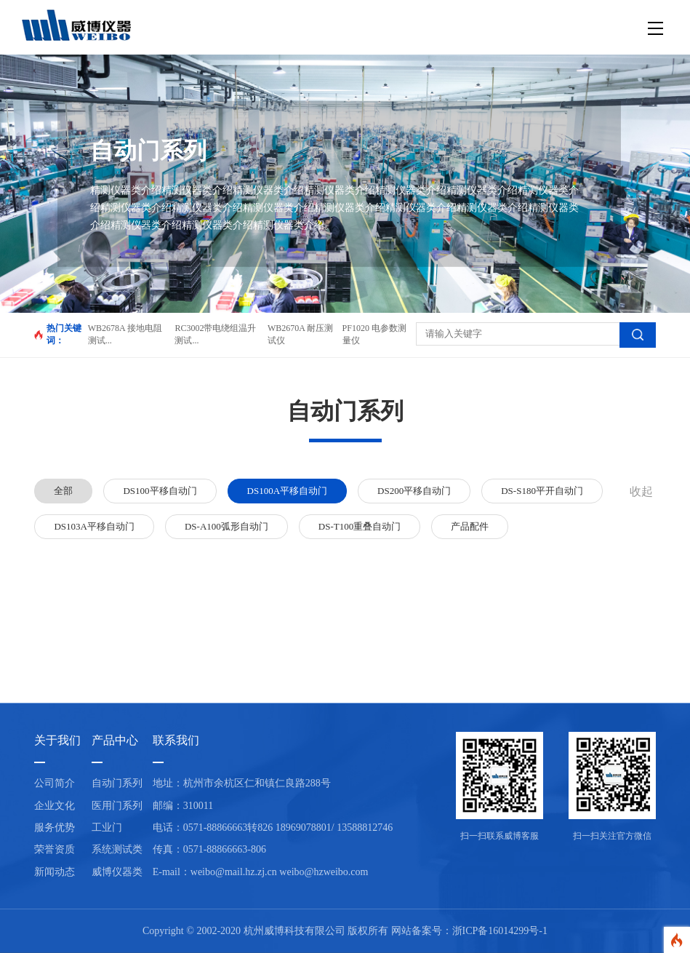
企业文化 (54, 805)
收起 (641, 491)
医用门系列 (117, 805)
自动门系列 (117, 783)
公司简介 (54, 783)
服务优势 (54, 827)
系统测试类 (117, 849)
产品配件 (470, 526)
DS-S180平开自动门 (542, 490)
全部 (63, 490)
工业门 (107, 827)
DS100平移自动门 (159, 490)
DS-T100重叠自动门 (359, 526)
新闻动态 (54, 871)
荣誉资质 (54, 849)
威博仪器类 (117, 871)
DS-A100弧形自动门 (226, 526)
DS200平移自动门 (414, 490)
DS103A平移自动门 (94, 526)
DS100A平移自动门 (287, 490)
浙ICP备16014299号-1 (499, 930)
